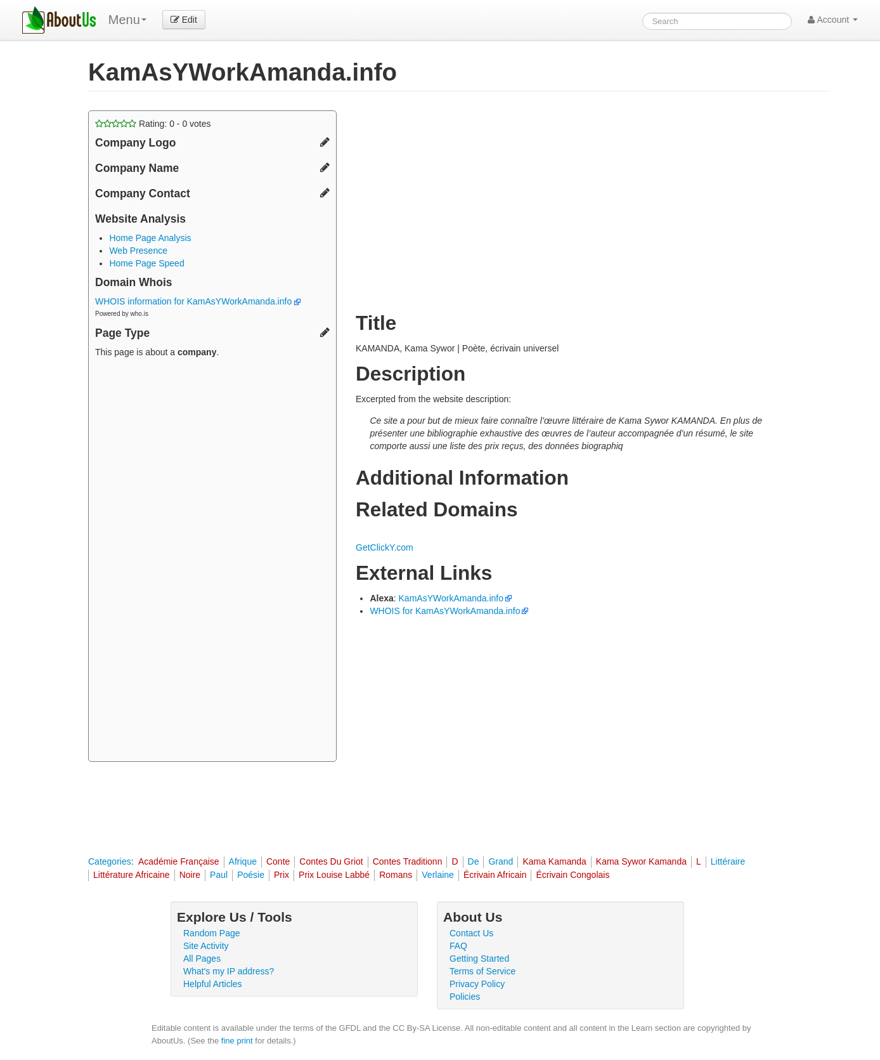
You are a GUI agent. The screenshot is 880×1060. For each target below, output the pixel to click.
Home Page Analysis (150, 238)
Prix (281, 875)
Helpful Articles (212, 984)
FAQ (458, 946)
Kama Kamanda (554, 861)
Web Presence (138, 250)
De (473, 861)
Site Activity (206, 946)
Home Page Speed (146, 263)
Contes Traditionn (408, 861)
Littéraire (728, 861)
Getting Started (479, 958)
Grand (500, 861)
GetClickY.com (384, 547)
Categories (109, 861)
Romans (395, 875)
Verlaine (438, 875)
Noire (189, 875)
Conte (278, 861)
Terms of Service (482, 971)
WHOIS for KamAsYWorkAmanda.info (445, 611)
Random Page (211, 933)
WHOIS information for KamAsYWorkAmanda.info (198, 301)
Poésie (250, 875)
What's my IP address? (228, 971)
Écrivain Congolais (572, 875)
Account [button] (833, 20)
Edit (184, 20)
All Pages (202, 958)
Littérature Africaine (131, 875)
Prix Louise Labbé (334, 875)
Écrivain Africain (495, 875)
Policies (465, 996)
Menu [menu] (127, 20)
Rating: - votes (153, 124)
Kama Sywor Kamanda (641, 861)
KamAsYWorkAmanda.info (451, 598)
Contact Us (471, 933)
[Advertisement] (212, 561)
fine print (237, 1040)
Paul (219, 875)
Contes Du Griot (331, 861)
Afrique (243, 861)
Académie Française (178, 861)
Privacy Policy (477, 984)
